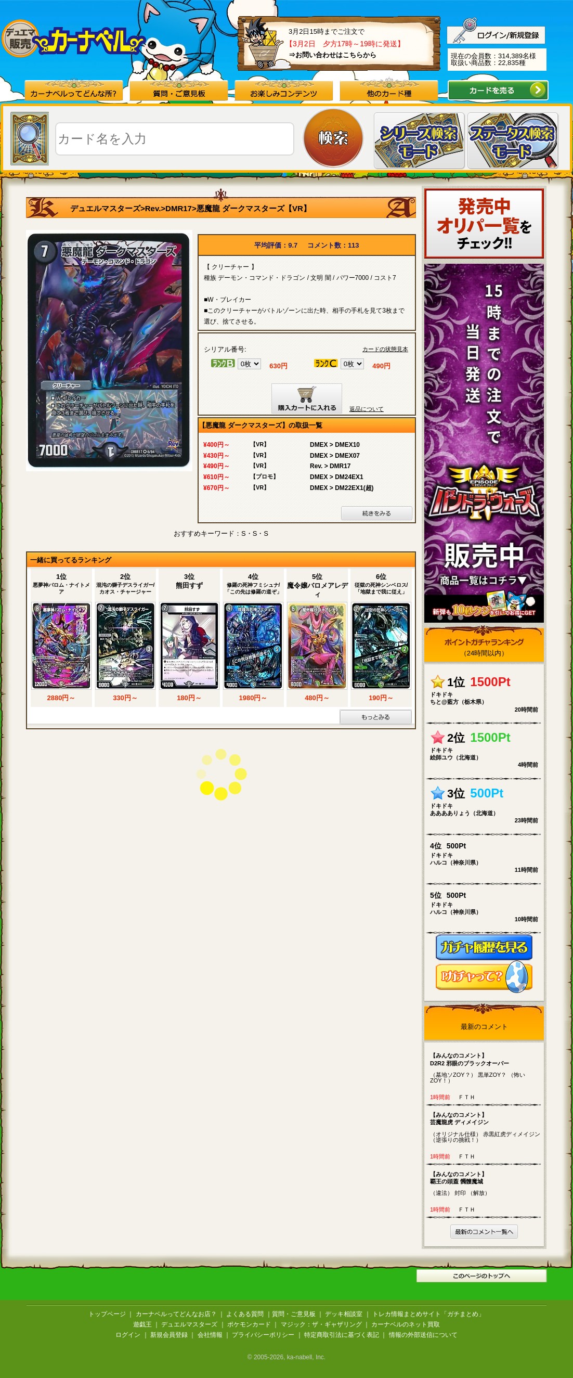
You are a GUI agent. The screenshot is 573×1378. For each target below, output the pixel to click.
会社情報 (210, 1334)
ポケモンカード (249, 1324)
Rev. (153, 208)
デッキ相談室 (343, 1314)
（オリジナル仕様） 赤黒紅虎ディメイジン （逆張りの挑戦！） (486, 1127)
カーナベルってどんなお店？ (176, 1314)
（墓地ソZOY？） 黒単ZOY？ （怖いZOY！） (486, 1068)
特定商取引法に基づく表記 (341, 1334)
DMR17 (178, 208)
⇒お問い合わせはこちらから (332, 55)
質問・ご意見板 (294, 1314)
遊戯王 (142, 1324)
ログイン (127, 1334)
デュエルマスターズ (105, 208)
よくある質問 (245, 1314)
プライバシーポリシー (263, 1334)
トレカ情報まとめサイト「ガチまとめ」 (428, 1314)
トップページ (107, 1314)
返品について (366, 409)
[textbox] (174, 139)
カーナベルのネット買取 (405, 1324)
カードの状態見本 (385, 349)
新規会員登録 (169, 1334)
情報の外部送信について (423, 1334)
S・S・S (254, 533)
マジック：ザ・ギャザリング (321, 1324)
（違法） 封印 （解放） (486, 1183)
